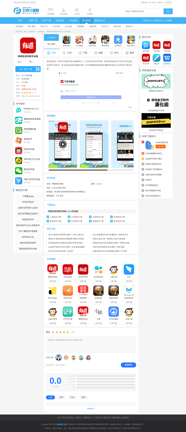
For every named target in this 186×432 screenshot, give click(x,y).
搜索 (168, 11)
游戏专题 (169, 2)
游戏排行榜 (147, 20)
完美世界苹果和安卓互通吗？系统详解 (108, 247)
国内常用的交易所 (28, 243)
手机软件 (32, 31)
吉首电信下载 (119, 217)
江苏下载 (76, 217)
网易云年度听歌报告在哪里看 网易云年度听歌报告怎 (66, 239)
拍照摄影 (80, 26)
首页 (20, 20)
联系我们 (70, 418)
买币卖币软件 (28, 202)
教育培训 (117, 26)
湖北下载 (119, 221)
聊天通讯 (31, 26)
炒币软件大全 (28, 237)
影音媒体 (19, 26)
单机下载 (33, 20)
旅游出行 (129, 26)
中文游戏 (73, 20)
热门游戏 (152, 2)
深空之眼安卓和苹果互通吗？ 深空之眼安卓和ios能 (66, 235)
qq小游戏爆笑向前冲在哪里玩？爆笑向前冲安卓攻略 (110, 235)
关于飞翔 (61, 418)
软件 (82, 61)
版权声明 (107, 418)
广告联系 (98, 418)
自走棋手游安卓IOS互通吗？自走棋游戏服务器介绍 (66, 247)
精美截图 (169, 20)
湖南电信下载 (98, 221)
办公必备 (68, 26)
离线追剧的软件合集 (28, 248)
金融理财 (93, 26)
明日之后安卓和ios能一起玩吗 (60, 251)
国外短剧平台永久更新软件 (28, 225)
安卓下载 (30, 69)
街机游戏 (60, 20)
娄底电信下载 (55, 221)
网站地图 (116, 418)
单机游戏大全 (158, 20)
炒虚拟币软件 (28, 219)
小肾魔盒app (28, 196)
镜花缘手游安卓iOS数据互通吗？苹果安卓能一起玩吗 (111, 243)
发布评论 (128, 365)
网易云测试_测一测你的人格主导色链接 (109, 239)
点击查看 (59, 196)
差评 (83, 397)
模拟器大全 (99, 20)
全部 (50, 397)
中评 (72, 397)
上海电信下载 (55, 217)
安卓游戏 (86, 20)
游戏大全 (160, 2)
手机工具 (44, 26)
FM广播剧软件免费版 (28, 231)
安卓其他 (41, 31)
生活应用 (56, 26)
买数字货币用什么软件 (28, 208)
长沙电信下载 (76, 221)
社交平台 (105, 26)
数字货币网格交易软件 (28, 213)
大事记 (78, 418)
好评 (61, 397)
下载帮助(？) (87, 418)
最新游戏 (144, 2)
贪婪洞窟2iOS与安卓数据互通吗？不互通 (110, 251)
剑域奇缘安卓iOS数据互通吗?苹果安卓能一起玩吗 (66, 243)
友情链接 (125, 418)
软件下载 (46, 20)
